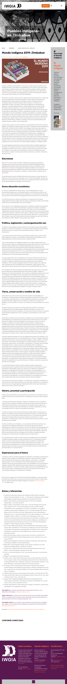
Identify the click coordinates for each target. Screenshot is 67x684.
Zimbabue (11, 48)
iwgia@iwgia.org (58, 660)
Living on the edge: (17, 579)
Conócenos (21, 663)
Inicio (3, 48)
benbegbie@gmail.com (8, 605)
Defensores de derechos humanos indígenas (32, 609)
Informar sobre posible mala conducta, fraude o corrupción (58, 667)
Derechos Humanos (13, 609)
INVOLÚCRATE (46, 5)
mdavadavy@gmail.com (22, 592)
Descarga (56, 113)
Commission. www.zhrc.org (11, 499)
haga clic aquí (26, 668)
